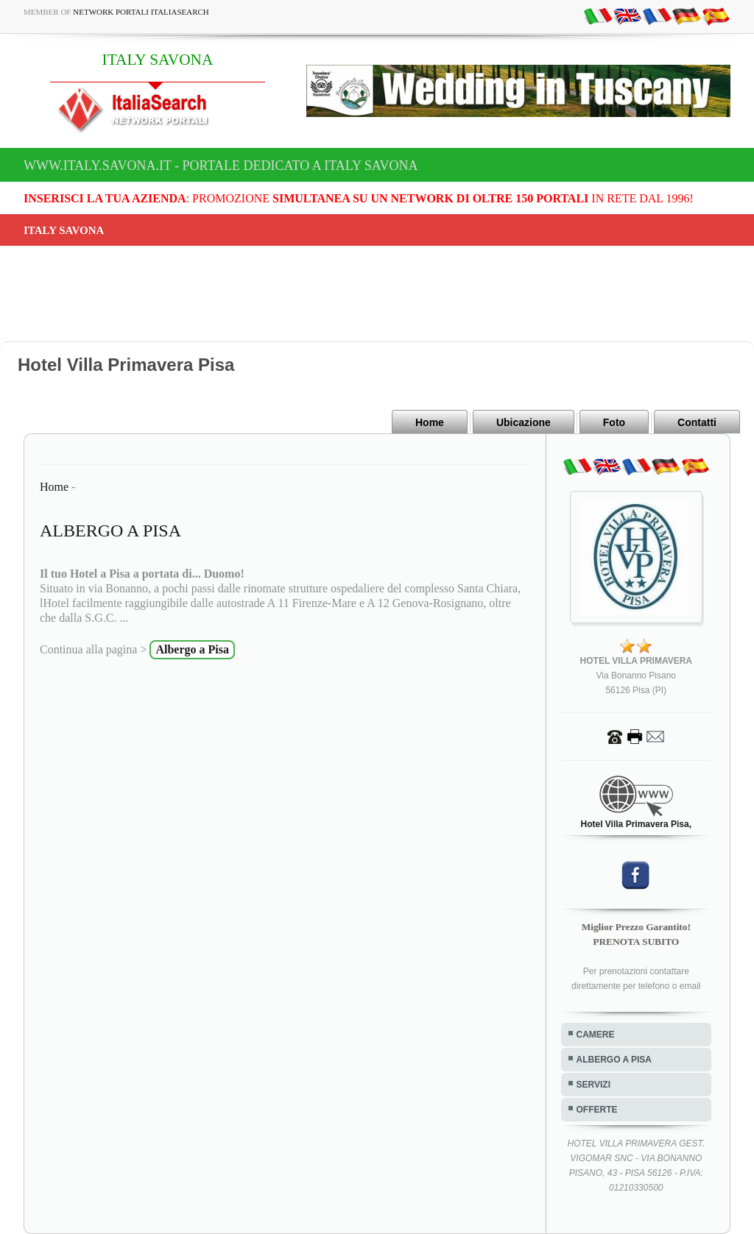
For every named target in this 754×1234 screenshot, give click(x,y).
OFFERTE (597, 1109)
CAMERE (596, 1034)
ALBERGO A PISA (614, 1059)
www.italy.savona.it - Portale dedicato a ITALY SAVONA (221, 165)
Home (429, 422)
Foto (614, 422)
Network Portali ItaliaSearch (141, 11)
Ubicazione (523, 422)
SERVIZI (593, 1084)
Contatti (696, 422)
